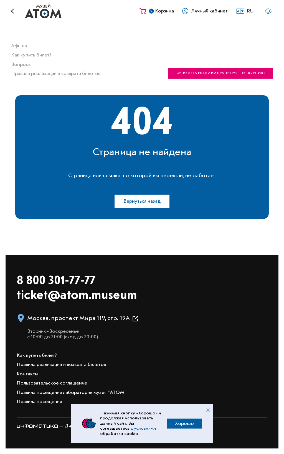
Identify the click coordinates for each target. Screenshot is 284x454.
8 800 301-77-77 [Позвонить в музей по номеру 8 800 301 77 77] (56, 281)
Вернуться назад (142, 201)
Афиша (19, 45)
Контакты (27, 374)
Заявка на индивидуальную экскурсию (220, 73)
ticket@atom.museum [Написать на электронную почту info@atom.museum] (77, 296)
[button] (246, 11)
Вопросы (21, 64)
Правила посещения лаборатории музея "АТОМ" (71, 392)
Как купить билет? (31, 55)
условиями (145, 428)
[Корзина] (157, 11)
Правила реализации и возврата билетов (55, 73)
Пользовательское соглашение (52, 383)
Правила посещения (39, 401)
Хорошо (184, 423)
